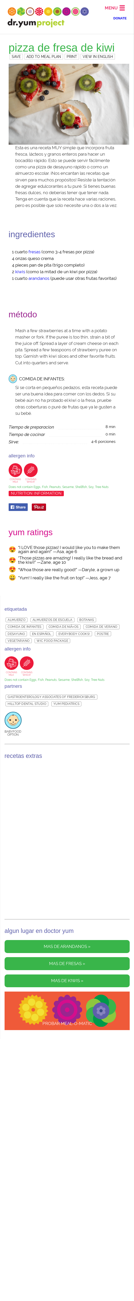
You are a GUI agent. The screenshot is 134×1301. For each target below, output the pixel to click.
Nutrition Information (36, 493)
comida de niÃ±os (64, 627)
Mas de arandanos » (67, 946)
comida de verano (101, 627)
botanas (86, 620)
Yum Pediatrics (66, 704)
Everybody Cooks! (74, 634)
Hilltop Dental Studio (27, 704)
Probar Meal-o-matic (67, 1023)
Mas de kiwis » (67, 981)
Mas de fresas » (67, 963)
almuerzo (16, 620)
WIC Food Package (52, 641)
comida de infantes (24, 627)
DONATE (120, 18)
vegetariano (18, 641)
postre (103, 634)
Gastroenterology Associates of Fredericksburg (51, 697)
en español (41, 634)
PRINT (72, 57)
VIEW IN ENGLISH (98, 57)
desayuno (16, 634)
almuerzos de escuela (52, 620)
